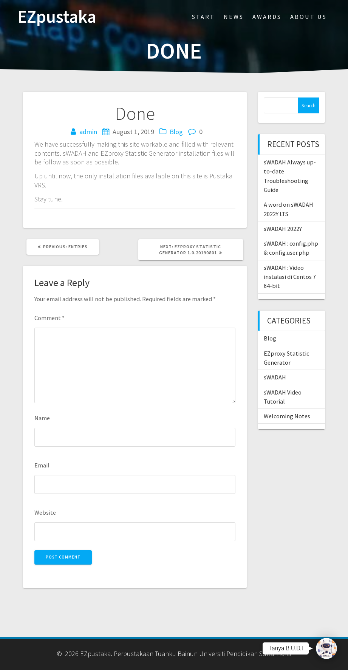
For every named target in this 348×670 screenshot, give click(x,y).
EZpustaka (56, 17)
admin (88, 131)
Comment (49, 318)
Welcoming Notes (287, 416)
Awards (266, 16)
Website (45, 512)
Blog (176, 131)
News (234, 16)
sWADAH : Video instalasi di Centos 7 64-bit (290, 277)
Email (41, 465)
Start (203, 16)
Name (42, 418)
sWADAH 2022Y (283, 228)
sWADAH (275, 377)
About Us (308, 16)
